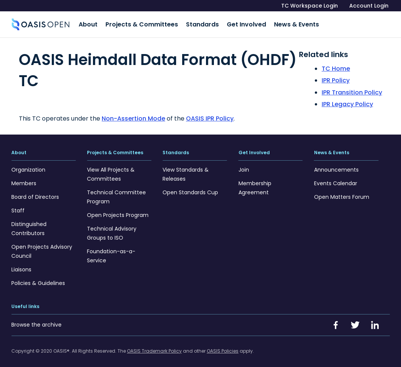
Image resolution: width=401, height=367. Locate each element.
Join (243, 166)
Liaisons (21, 266)
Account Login (369, 5)
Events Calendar (335, 180)
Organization (28, 166)
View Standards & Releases (186, 171)
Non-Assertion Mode (133, 115)
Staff (18, 207)
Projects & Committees (136, 23)
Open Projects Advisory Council (41, 248)
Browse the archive (36, 321)
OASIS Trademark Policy (154, 347)
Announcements (336, 166)
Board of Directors (35, 193)
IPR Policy (336, 77)
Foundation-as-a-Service (111, 252)
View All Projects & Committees (111, 171)
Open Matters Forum (341, 193)
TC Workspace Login (309, 5)
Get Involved (233, 23)
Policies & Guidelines (38, 279)
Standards (193, 23)
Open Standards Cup (190, 189)
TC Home (336, 65)
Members (23, 180)
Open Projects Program (118, 211)
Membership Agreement (254, 184)
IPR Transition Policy (352, 89)
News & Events (279, 23)
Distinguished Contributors (28, 225)
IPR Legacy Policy (347, 101)
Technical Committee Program (116, 193)
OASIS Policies (222, 347)
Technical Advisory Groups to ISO (111, 229)
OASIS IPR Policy (210, 115)
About (86, 23)
